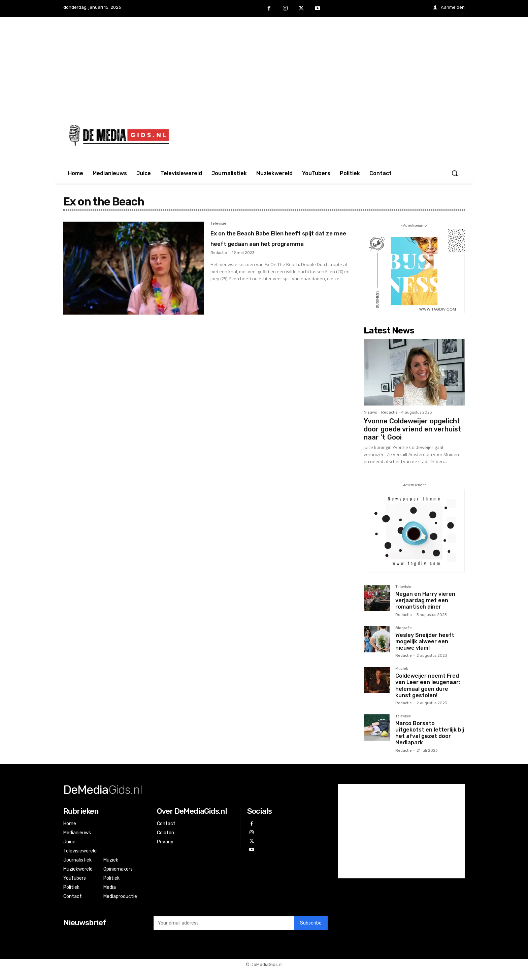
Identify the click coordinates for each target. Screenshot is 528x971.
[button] (454, 173)
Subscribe (311, 925)
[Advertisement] (264, 64)
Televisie (218, 224)
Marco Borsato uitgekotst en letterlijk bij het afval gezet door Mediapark (429, 733)
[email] (224, 925)
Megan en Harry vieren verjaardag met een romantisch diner (425, 600)
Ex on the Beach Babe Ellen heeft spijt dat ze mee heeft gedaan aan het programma (269, 243)
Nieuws (370, 412)
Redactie (218, 263)
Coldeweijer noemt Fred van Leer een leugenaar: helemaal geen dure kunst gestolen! (427, 686)
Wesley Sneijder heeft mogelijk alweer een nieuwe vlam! (424, 641)
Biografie (403, 628)
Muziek (401, 669)
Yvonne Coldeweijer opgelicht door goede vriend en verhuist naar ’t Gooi (412, 429)
